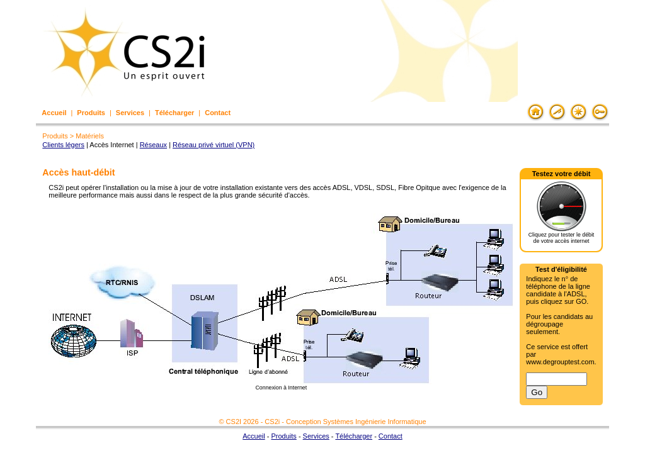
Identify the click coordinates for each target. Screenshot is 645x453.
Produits (91, 112)
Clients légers (63, 144)
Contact (218, 112)
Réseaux (153, 144)
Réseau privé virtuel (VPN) (213, 144)
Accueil (54, 112)
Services (130, 112)
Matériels (90, 136)
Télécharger (174, 112)
